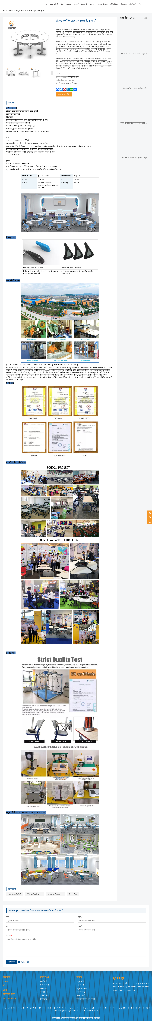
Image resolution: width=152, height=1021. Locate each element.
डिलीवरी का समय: (62, 80)
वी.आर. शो (44, 992)
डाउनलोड (43, 999)
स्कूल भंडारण (81, 988)
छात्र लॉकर (66, 1008)
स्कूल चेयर (80, 992)
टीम (5, 985)
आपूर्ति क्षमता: (60, 83)
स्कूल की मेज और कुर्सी (85, 999)
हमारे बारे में (44, 981)
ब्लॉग (5, 981)
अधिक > (146, 18)
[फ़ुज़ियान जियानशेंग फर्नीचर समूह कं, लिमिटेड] (21, 4)
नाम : (8, 917)
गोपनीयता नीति (24, 962)
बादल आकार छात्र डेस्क (117, 1008)
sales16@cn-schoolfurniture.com (134, 986)
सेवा (5, 990)
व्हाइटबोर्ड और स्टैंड (75, 1010)
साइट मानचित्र (9, 998)
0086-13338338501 (128, 990)
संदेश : (9, 936)
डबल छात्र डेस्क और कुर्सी (97, 1008)
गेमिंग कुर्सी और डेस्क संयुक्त (35, 894)
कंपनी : (80, 927)
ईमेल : (9, 927)
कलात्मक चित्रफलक (136, 1008)
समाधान (43, 988)
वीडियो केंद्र (44, 995)
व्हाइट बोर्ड (80, 995)
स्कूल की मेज (81, 981)
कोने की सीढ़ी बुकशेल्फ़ (51, 1008)
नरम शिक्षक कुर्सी (91, 1010)
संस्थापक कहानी (46, 985)
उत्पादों (10, 11)
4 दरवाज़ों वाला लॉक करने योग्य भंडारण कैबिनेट (21, 1008)
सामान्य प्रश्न (9, 994)
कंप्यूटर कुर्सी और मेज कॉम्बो (56, 894)
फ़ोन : (80, 917)
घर (4, 11)
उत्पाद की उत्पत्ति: (62, 77)
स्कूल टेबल (80, 985)
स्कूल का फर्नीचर (79, 1008)
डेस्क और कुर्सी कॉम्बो (15, 894)
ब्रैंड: (57, 74)
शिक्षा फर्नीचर (73, 894)
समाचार (6, 977)
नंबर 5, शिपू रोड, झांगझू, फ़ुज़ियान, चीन (134, 983)
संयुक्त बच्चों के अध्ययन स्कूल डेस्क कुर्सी (30, 11)
